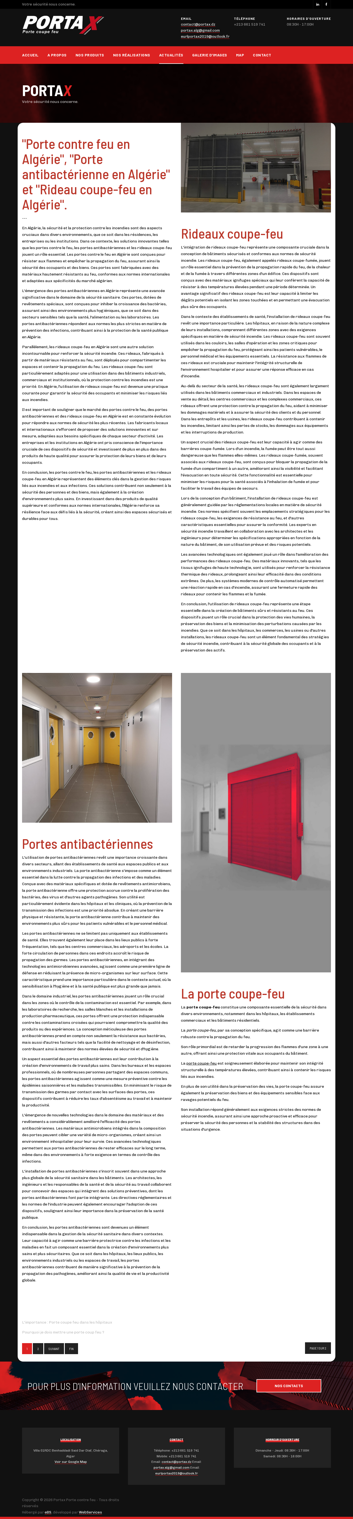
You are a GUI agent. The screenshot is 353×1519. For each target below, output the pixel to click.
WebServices (90, 1512)
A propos (57, 55)
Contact (262, 55)
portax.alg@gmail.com (200, 30)
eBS (48, 1512)
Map (240, 55)
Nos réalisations (131, 55)
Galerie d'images (209, 55)
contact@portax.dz (198, 24)
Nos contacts (289, 1385)
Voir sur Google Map (71, 1462)
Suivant (54, 1349)
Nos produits (90, 55)
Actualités (171, 55)
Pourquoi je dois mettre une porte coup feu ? (63, 1332)
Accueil (30, 55)
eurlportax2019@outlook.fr (205, 36)
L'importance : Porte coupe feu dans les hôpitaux (67, 1322)
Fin (71, 1349)
